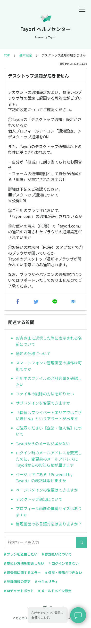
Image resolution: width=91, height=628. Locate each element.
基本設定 (25, 55)
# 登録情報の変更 (17, 581)
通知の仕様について (33, 353)
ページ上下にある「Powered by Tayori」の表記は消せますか (44, 477)
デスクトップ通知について (39, 499)
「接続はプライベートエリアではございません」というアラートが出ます (49, 415)
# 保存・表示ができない (63, 572)
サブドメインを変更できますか (43, 403)
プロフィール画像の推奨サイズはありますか (49, 511)
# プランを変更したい (20, 554)
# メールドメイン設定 (55, 590)
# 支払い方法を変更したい (24, 563)
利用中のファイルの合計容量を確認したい (49, 381)
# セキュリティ (46, 581)
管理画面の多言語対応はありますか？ (49, 524)
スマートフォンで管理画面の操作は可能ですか (49, 366)
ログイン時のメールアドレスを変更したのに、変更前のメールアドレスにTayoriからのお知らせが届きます (49, 459)
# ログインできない (64, 563)
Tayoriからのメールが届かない (43, 443)
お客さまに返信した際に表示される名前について (49, 341)
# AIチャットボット (19, 590)
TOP (7, 55)
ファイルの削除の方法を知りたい (45, 394)
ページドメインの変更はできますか (47, 490)
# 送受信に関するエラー (22, 572)
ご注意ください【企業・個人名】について (49, 431)
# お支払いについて (57, 554)
